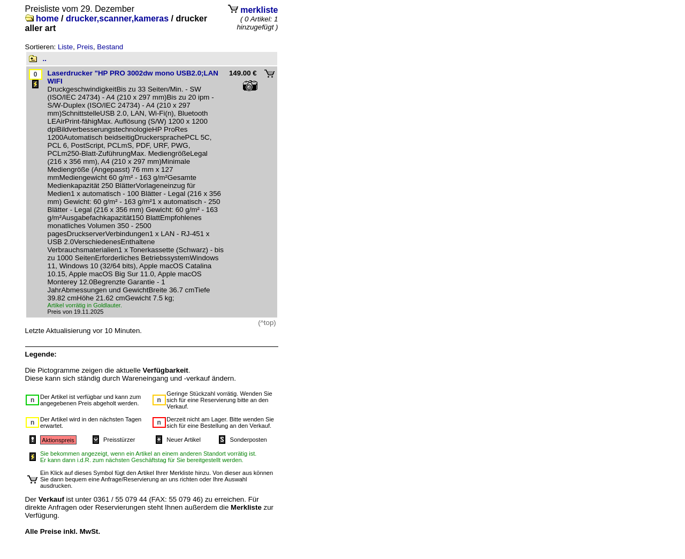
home (47, 18)
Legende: (41, 354)
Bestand (110, 47)
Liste (65, 47)
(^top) (267, 323)
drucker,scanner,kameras (117, 18)
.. (45, 59)
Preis (85, 47)
